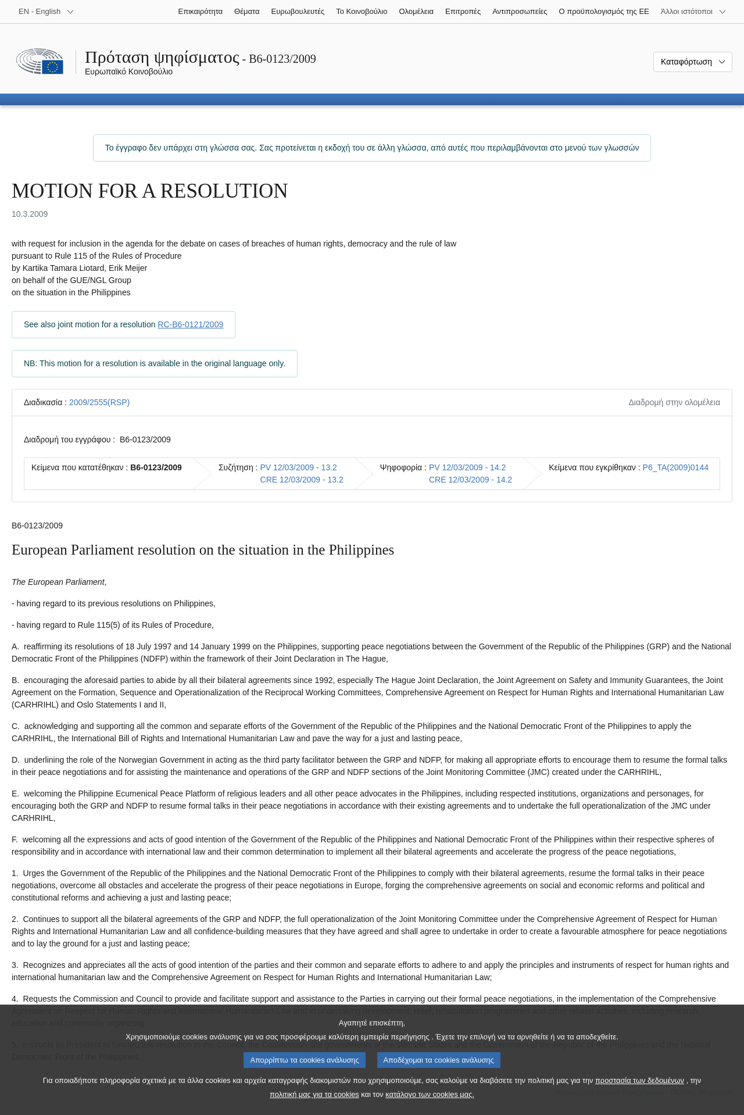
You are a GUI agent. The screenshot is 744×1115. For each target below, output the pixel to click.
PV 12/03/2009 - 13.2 (298, 467)
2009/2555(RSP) (99, 402)
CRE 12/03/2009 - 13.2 (302, 479)
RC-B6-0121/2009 (190, 324)
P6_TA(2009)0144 (676, 467)
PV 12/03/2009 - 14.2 (467, 467)
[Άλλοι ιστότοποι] (693, 11)
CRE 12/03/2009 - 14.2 (470, 479)
